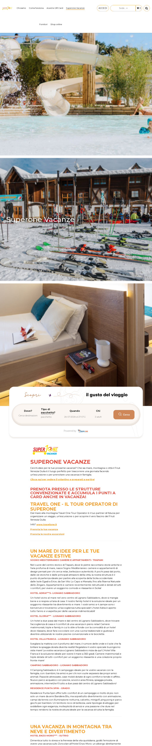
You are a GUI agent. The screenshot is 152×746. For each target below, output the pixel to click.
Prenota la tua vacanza (44, 529)
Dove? (28, 411)
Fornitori (43, 24)
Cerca (124, 414)
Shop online (56, 24)
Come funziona (36, 8)
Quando (75, 411)
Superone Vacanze (75, 8)
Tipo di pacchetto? (48, 411)
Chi (98, 411)
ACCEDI (103, 8)
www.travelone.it (46, 524)
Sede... (123, 8)
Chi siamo (21, 8)
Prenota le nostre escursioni (47, 534)
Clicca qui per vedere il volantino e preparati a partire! (62, 479)
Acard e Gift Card (55, 8)
